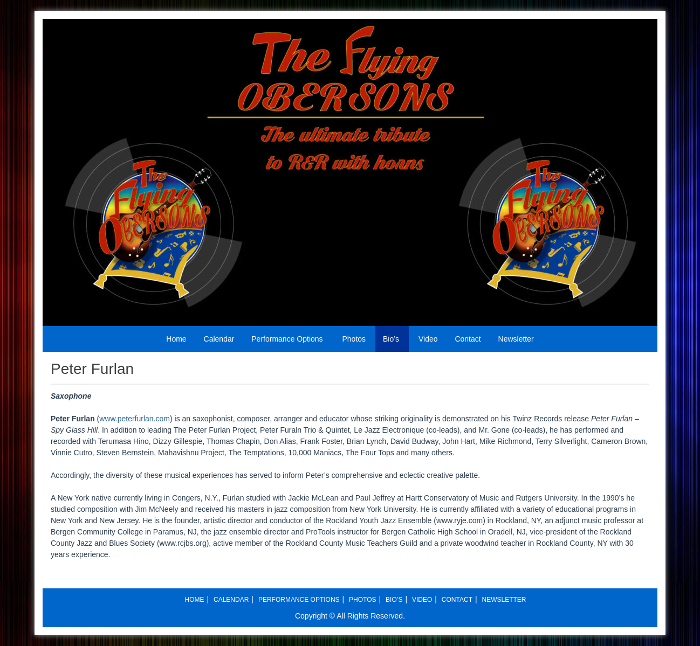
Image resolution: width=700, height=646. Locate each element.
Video (428, 339)
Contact (468, 339)
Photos (354, 339)
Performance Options (286, 339)
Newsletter (516, 339)
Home (176, 339)
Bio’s (391, 339)
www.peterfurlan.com (134, 418)
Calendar (219, 339)
